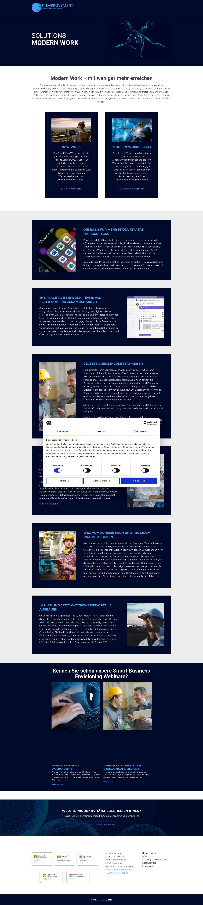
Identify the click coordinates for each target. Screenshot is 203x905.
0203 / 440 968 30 (118, 873)
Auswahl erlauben (101, 481)
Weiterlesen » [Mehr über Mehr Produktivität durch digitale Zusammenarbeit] (109, 782)
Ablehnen (64, 481)
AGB (144, 856)
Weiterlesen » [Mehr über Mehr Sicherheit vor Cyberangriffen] (57, 784)
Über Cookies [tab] (140, 431)
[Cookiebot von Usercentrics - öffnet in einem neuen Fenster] (145, 423)
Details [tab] (101, 431)
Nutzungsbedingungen (154, 859)
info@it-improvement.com (119, 869)
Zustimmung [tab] (63, 431)
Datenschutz (149, 862)
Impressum (148, 866)
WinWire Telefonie (48, 503)
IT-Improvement (150, 853)
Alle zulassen (139, 481)
